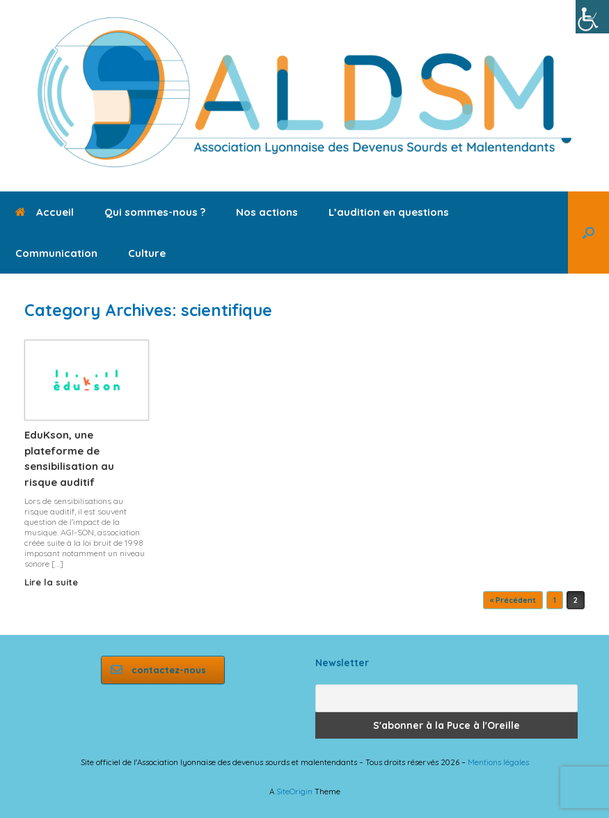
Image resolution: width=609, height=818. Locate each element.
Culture (147, 253)
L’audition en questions (389, 212)
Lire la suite (55, 582)
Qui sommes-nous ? (154, 212)
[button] (588, 232)
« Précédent (513, 600)
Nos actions (267, 212)
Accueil (44, 212)
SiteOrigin (294, 791)
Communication (56, 253)
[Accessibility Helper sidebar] (592, 16)
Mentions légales (498, 762)
